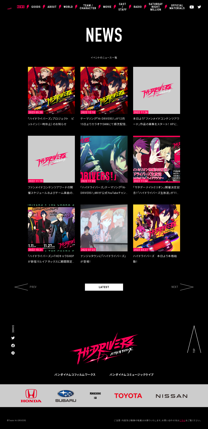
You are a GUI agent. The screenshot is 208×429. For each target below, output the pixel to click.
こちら (182, 420)
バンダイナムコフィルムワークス (75, 374)
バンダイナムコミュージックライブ (132, 374)
